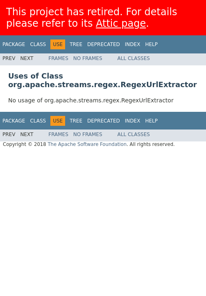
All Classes (134, 58)
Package (13, 44)
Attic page (121, 23)
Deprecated (103, 44)
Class (38, 44)
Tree (76, 44)
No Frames (87, 58)
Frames (58, 58)
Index (132, 44)
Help (151, 44)
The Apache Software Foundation (87, 144)
